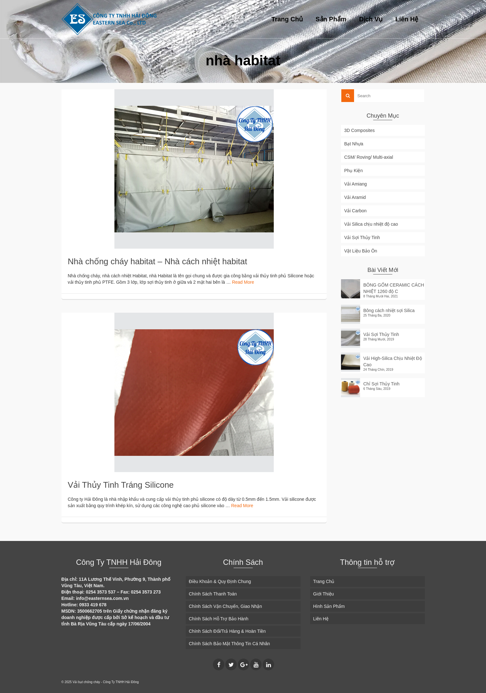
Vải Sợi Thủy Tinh (381, 334)
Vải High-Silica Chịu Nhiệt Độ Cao (392, 361)
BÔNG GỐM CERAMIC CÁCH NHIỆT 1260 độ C (393, 288)
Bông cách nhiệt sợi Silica (389, 310)
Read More (243, 282)
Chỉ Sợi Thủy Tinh (381, 383)
